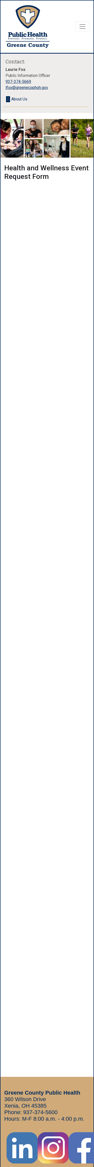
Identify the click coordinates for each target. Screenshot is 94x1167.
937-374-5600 (40, 1112)
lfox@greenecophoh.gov (27, 87)
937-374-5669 (18, 81)
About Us (19, 99)
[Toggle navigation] (82, 27)
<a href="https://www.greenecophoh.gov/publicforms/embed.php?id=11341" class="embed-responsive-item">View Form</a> (47, 619)
